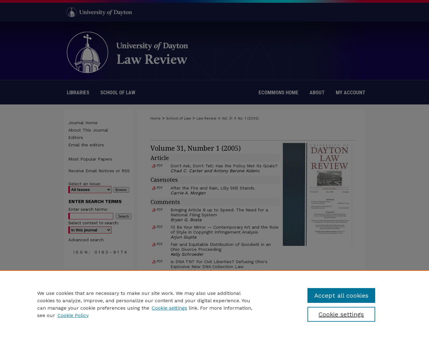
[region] (214, 304)
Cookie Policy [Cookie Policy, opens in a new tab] (73, 315)
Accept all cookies (341, 295)
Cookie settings (169, 308)
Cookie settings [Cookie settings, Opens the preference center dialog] (341, 314)
